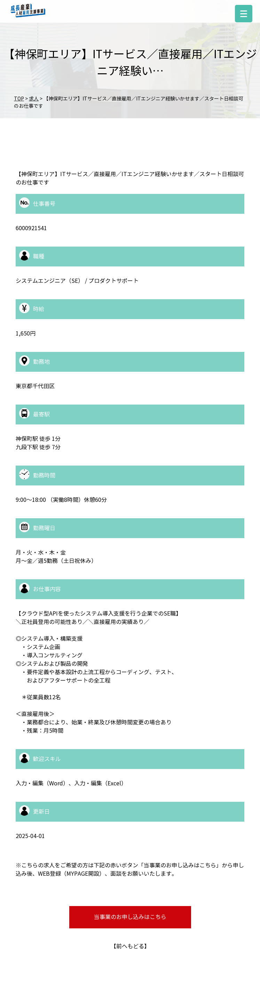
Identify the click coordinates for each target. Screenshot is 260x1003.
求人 (34, 99)
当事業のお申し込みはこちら (130, 917)
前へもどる (130, 946)
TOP (19, 99)
